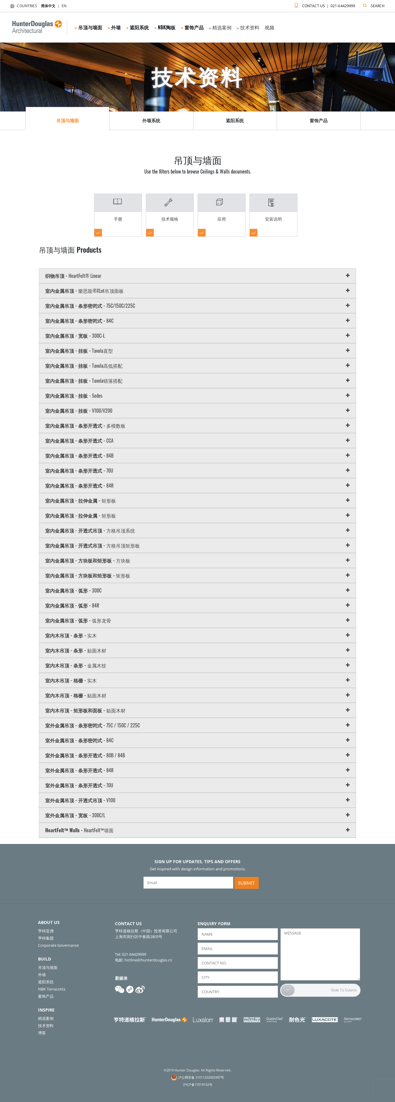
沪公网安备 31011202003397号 (201, 1077)
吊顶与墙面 (88, 27)
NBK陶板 (164, 27)
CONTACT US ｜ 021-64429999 (323, 4)
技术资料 (248, 27)
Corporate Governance (58, 945)
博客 (42, 1032)
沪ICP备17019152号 (197, 1084)
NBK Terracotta (51, 989)
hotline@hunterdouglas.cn (148, 960)
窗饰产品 (192, 27)
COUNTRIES (22, 5)
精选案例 (220, 27)
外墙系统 (151, 120)
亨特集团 (46, 938)
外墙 (114, 27)
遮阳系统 (137, 27)
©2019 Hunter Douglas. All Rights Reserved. (197, 1070)
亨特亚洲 (46, 931)
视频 (269, 27)
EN (64, 5)
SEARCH (372, 4)
